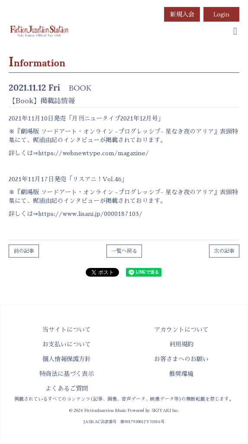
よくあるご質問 (66, 388)
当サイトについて (66, 329)
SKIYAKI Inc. (165, 410)
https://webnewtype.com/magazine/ (93, 153)
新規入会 (182, 14)
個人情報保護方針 (66, 359)
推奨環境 (181, 374)
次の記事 (224, 251)
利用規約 (181, 344)
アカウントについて (181, 329)
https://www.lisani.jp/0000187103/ (90, 214)
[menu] (235, 31)
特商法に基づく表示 (66, 374)
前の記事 (23, 251)
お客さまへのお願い (181, 359)
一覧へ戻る (124, 251)
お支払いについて (66, 344)
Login (221, 14)
